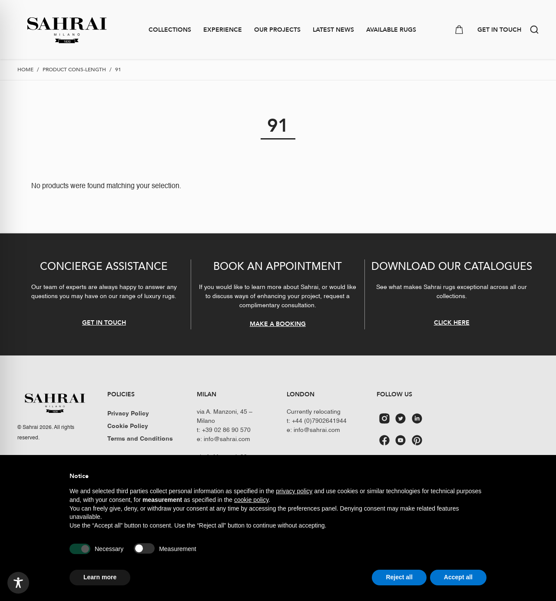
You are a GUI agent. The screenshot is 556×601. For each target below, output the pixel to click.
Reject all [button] (399, 577)
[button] (534, 29)
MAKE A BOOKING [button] (278, 324)
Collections (170, 30)
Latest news (333, 30)
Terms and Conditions (140, 439)
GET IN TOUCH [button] (499, 30)
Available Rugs (391, 30)
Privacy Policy (128, 414)
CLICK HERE (452, 323)
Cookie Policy (127, 426)
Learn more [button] (99, 577)
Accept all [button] (458, 577)
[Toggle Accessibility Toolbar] (18, 582)
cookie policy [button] (251, 499)
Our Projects (277, 30)
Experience (222, 30)
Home (25, 69)
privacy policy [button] (294, 491)
